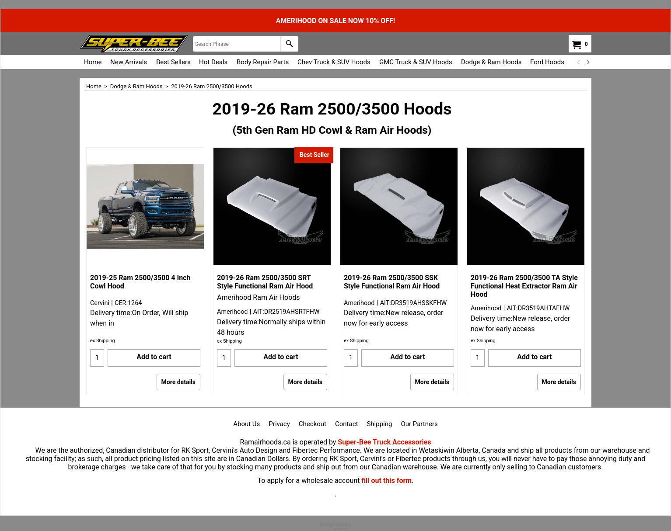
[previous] (579, 62)
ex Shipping (102, 341)
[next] (587, 62)
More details (178, 381)
